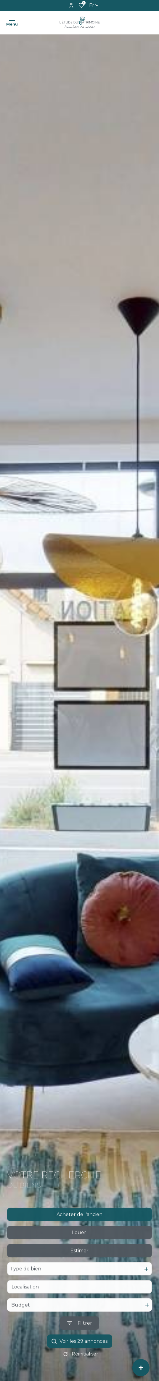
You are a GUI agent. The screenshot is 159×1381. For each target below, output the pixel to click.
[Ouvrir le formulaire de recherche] (79, 1338)
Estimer (79, 1265)
